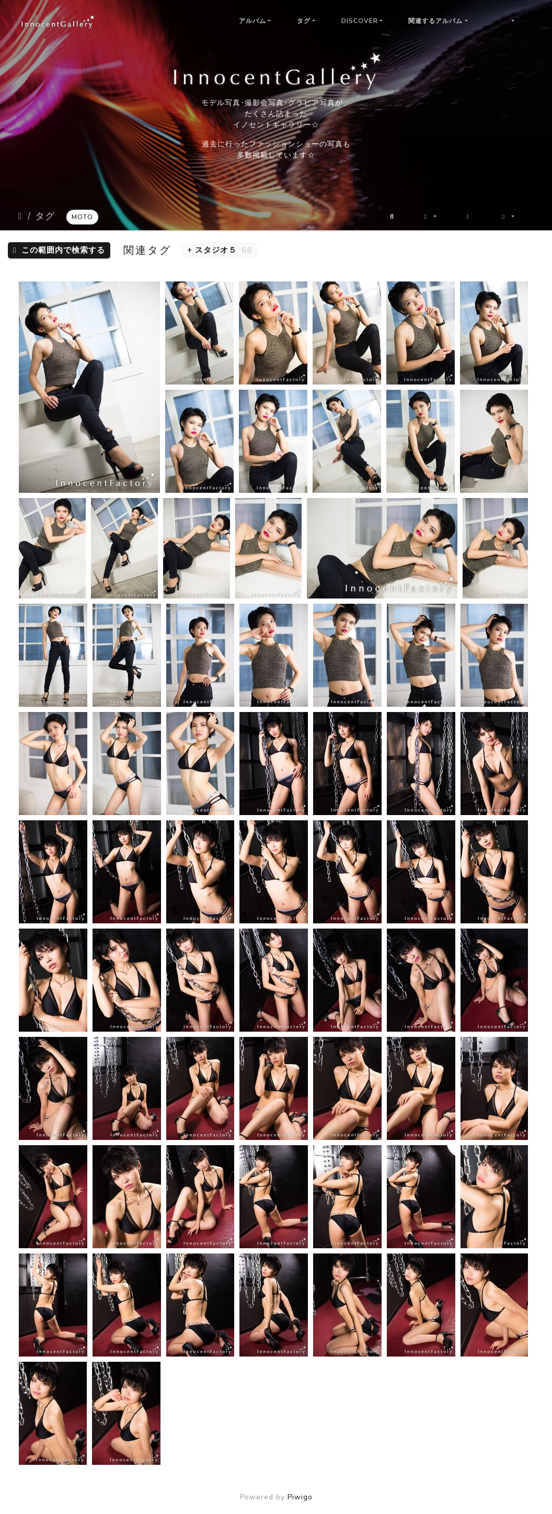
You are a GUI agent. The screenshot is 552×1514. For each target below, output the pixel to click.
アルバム (252, 21)
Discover (359, 21)
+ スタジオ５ (219, 250)
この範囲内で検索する (59, 250)
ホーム (21, 216)
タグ (303, 21)
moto (82, 217)
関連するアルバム (435, 21)
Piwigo (300, 1497)
